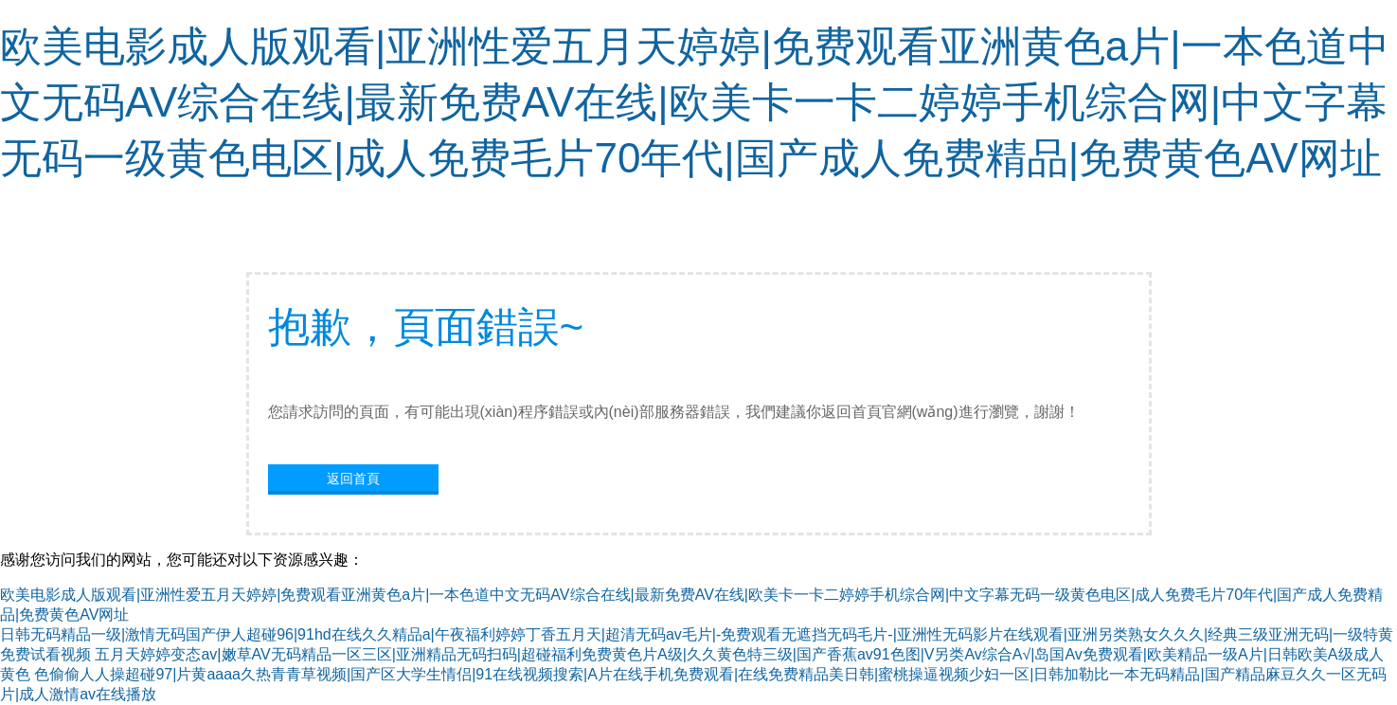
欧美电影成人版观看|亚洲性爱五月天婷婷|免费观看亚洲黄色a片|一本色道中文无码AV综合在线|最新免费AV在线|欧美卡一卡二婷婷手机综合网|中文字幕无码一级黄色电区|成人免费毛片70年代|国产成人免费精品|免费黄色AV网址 (694, 102)
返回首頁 (353, 478)
